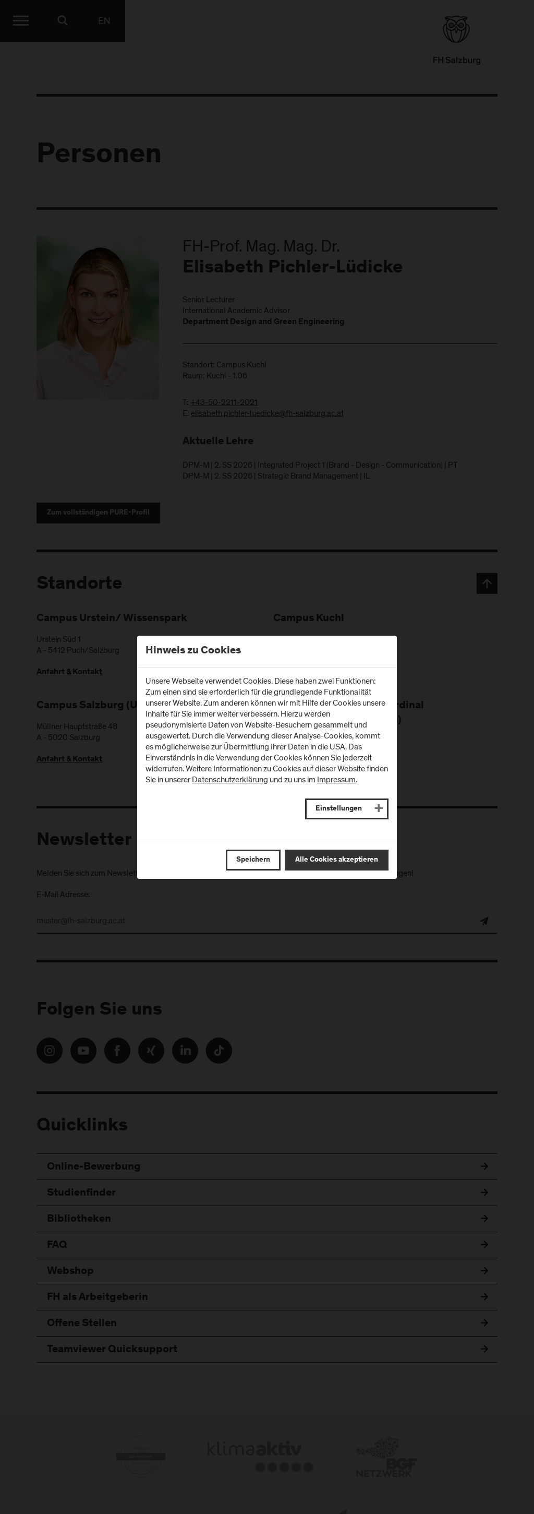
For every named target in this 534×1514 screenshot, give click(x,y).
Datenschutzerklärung (230, 779)
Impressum (336, 779)
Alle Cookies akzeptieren (336, 860)
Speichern (253, 860)
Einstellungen (338, 809)
